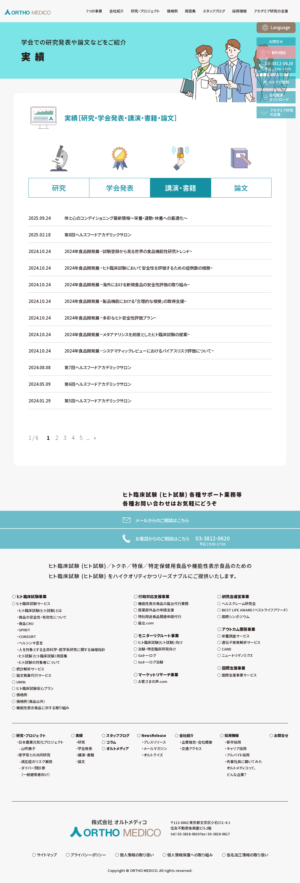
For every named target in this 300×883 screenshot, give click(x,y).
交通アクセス (192, 748)
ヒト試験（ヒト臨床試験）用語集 (43, 656)
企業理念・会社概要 (197, 742)
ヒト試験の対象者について (39, 662)
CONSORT (27, 636)
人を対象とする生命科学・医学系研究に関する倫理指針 (62, 649)
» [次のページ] (95, 437)
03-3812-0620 (212, 538)
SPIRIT (24, 629)
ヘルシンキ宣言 (31, 642)
